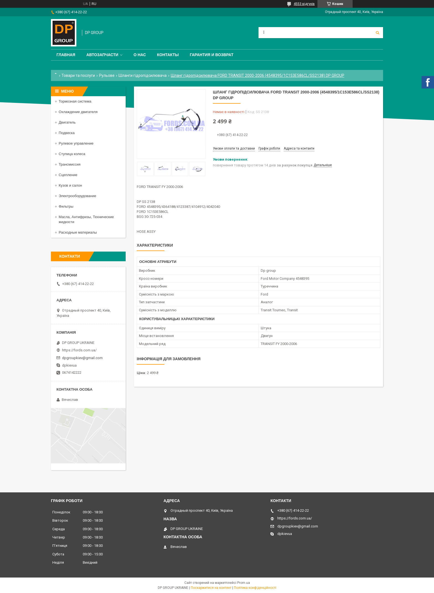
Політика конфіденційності (255, 588)
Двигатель (67, 122)
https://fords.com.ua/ (79, 350)
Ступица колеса (72, 154)
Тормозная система (75, 101)
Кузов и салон (70, 185)
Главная (65, 55)
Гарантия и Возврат (212, 55)
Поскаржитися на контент (211, 588)
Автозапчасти (102, 55)
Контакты (168, 55)
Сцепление (68, 175)
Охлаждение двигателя (78, 112)
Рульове (107, 75)
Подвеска (67, 133)
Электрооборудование (77, 196)
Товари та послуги (78, 75)
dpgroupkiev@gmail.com (82, 358)
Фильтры (66, 206)
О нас (139, 55)
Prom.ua (243, 583)
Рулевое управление (76, 143)
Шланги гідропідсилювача (142, 75)
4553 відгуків (304, 4)
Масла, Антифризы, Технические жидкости (86, 219)
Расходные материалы (78, 232)
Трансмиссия (70, 164)
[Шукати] (377, 32)
